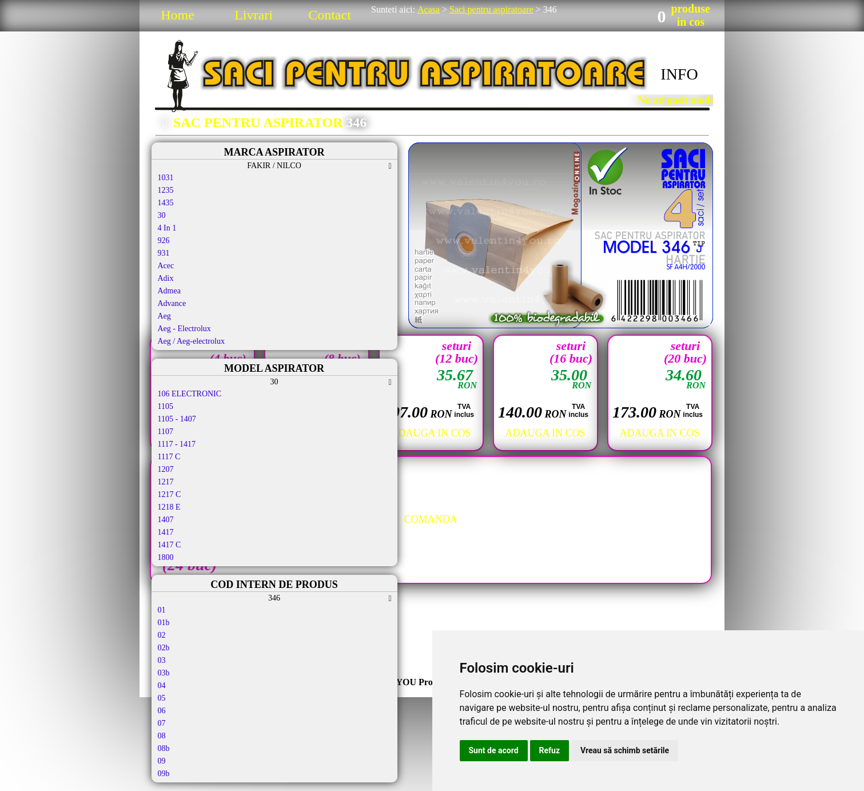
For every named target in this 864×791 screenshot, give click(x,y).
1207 (166, 469)
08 (162, 736)
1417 (166, 532)
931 (164, 253)
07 (162, 723)
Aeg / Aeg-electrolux (191, 341)
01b (164, 622)
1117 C (169, 456)
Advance (172, 303)
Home (177, 14)
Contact (329, 14)
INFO (679, 74)
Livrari (253, 14)
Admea (169, 291)
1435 (166, 202)
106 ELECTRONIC (190, 393)
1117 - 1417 (177, 444)
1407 (166, 519)
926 (164, 240)
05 (162, 698)
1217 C (169, 494)
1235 (166, 190)
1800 (166, 557)
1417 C (169, 544)
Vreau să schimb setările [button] (624, 750)
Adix (166, 278)
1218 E (169, 507)
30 (162, 215)
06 (162, 710)
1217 (166, 482)
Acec (166, 265)
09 (162, 761)
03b (164, 673)
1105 (165, 406)
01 (162, 610)
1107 (165, 431)
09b (164, 773)
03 (162, 660)
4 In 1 (167, 228)
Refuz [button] (549, 750)
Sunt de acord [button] (494, 750)
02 (162, 635)
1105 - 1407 (177, 419)
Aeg (164, 316)
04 (162, 685)
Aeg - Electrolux (184, 328)
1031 (166, 177)
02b (164, 647)
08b (164, 748)
